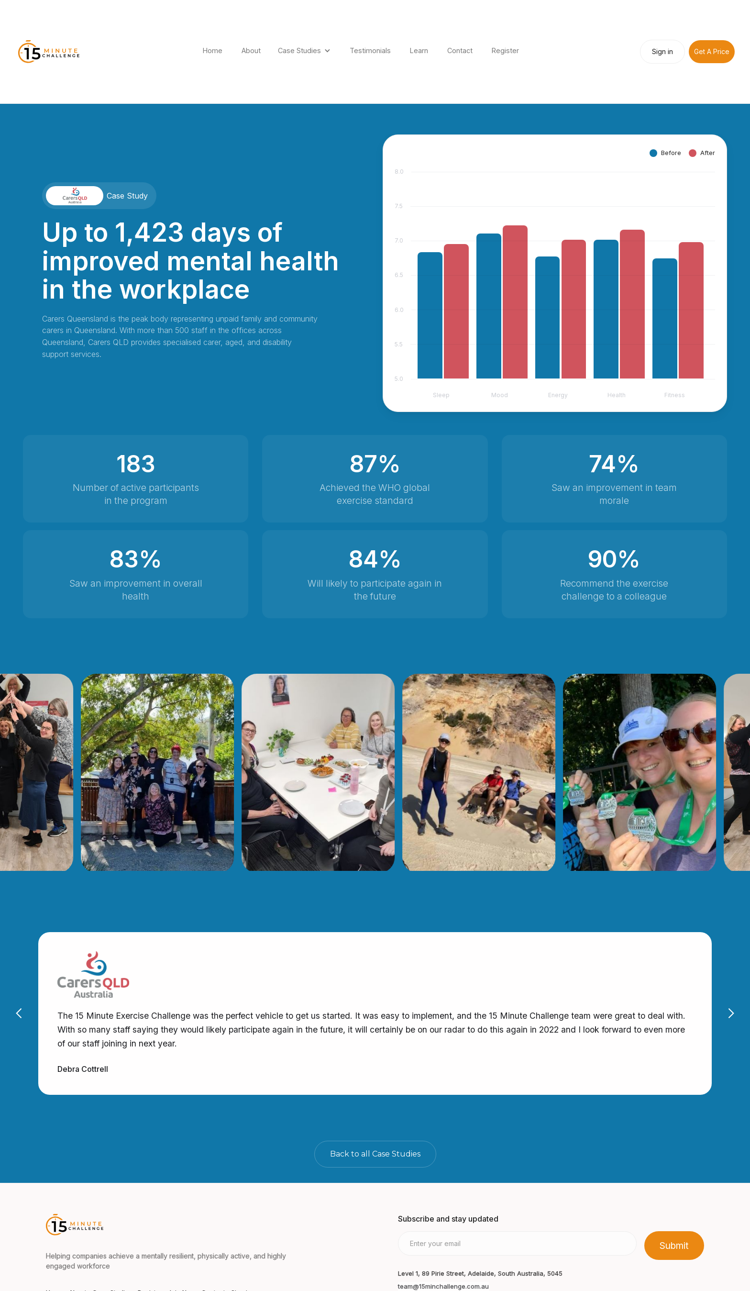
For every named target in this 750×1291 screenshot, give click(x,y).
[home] (48, 52)
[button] (305, 51)
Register (505, 50)
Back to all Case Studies (375, 1153)
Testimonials (370, 50)
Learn (419, 50)
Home (212, 50)
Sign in (662, 51)
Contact (460, 50)
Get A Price (711, 51)
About (251, 50)
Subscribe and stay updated (448, 1219)
